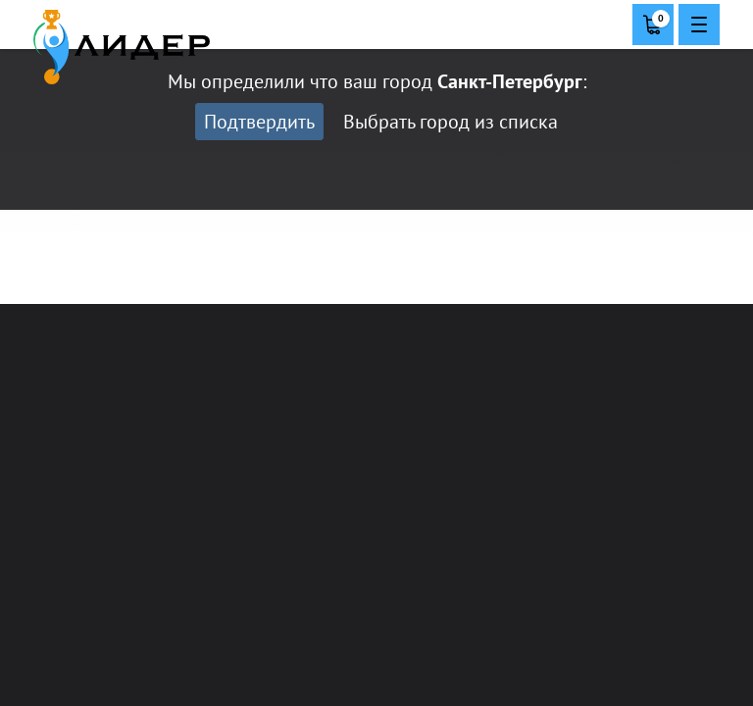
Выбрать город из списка (450, 121)
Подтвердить (259, 121)
